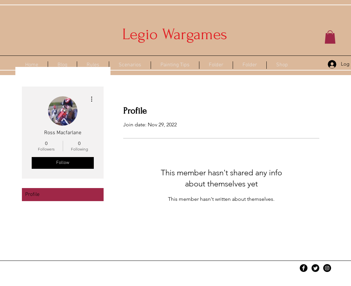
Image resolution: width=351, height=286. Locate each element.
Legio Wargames (174, 34)
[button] (330, 37)
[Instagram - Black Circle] (327, 268)
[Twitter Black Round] (315, 268)
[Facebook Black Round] (304, 268)
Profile (32, 194)
